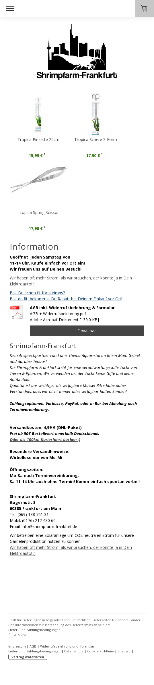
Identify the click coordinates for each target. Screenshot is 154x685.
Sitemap (124, 651)
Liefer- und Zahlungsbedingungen (34, 630)
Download (87, 330)
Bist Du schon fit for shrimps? (37, 292)
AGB (33, 646)
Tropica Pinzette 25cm (38, 139)
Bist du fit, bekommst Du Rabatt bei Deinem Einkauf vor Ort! (66, 298)
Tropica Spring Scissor (38, 212)
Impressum (17, 646)
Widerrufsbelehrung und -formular (67, 646)
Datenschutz (73, 651)
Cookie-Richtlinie (100, 651)
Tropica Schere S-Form (102, 139)
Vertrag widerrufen (27, 657)
